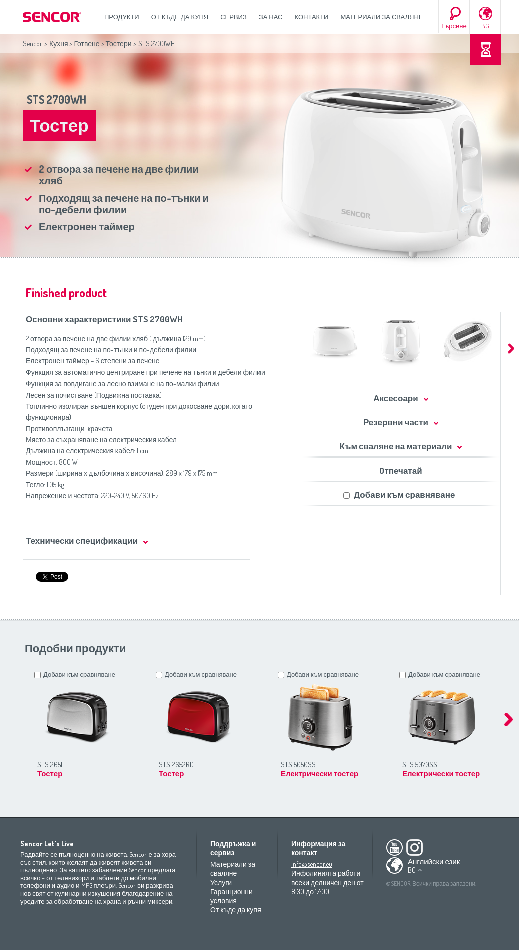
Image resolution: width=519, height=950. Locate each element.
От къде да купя (180, 17)
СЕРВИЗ (233, 17)
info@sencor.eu (311, 864)
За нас (271, 17)
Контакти (312, 17)
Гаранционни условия (231, 896)
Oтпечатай (400, 470)
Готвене (86, 43)
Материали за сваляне (381, 17)
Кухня (58, 43)
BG (485, 26)
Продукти (121, 17)
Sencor (32, 43)
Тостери (119, 43)
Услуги (221, 882)
